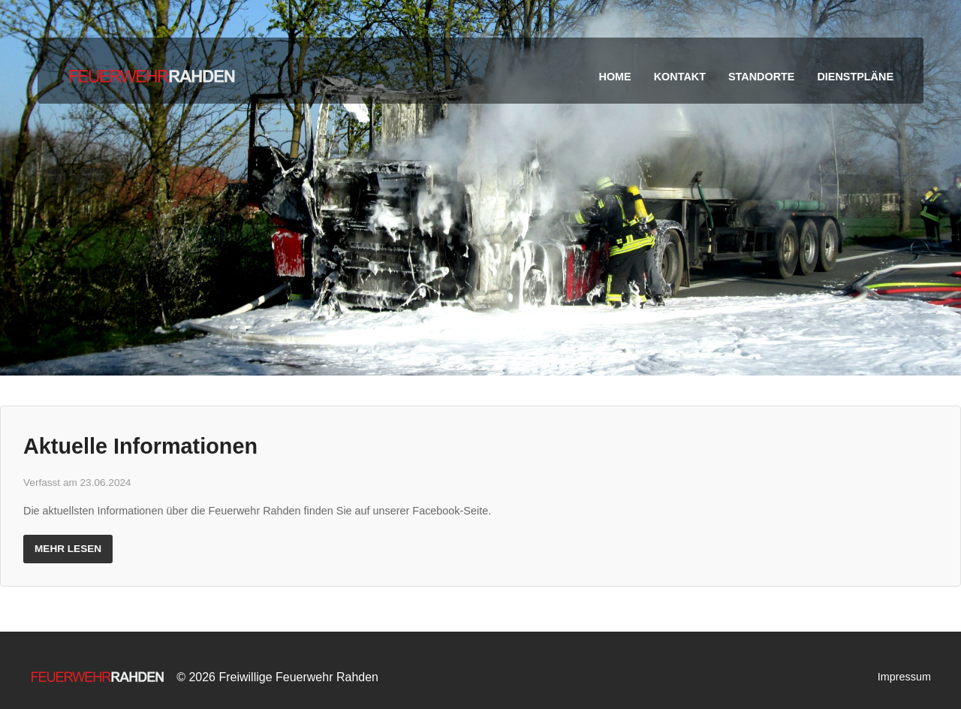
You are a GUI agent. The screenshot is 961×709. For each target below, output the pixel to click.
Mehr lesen (68, 548)
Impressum (904, 677)
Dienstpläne (855, 77)
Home (615, 77)
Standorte (761, 77)
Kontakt (680, 77)
